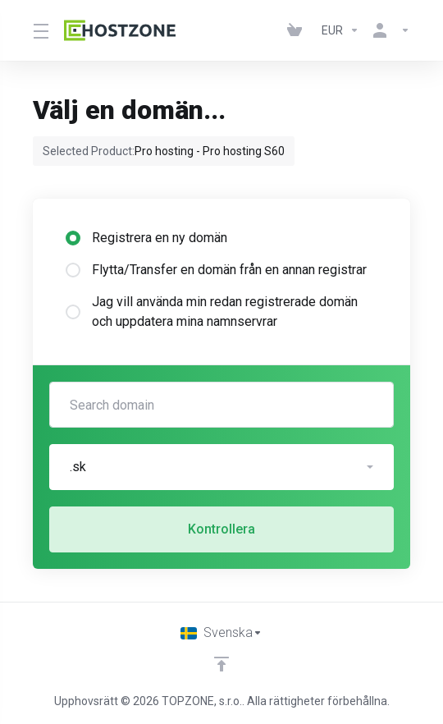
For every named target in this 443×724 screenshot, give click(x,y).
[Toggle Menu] (38, 30)
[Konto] (388, 30)
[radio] (73, 238)
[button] (221, 467)
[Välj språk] (221, 633)
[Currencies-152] (340, 30)
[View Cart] (298, 30)
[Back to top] (221, 664)
